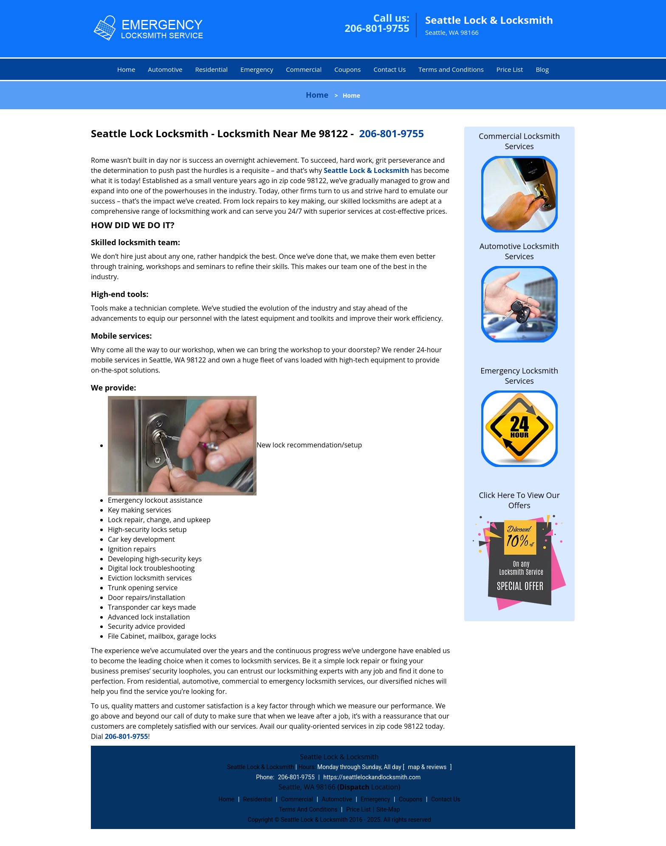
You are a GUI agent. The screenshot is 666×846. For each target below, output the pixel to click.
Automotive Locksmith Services (519, 251)
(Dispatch (354, 787)
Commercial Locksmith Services (519, 141)
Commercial (304, 69)
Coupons (347, 69)
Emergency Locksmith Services (519, 375)
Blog (542, 69)
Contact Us (389, 69)
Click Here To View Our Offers (519, 500)
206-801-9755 (376, 28)
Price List (510, 69)
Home (126, 69)
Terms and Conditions (451, 69)
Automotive (165, 69)
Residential (211, 69)
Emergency (256, 69)
